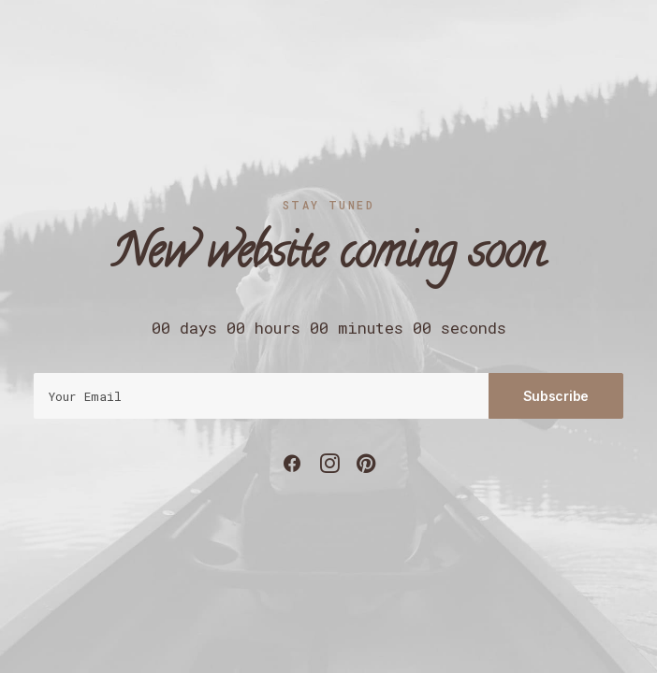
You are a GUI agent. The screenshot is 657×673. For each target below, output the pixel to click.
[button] (292, 468)
